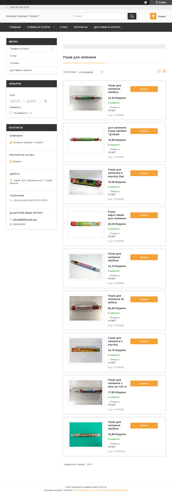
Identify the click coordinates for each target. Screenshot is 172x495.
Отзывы (14, 63)
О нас (64, 27)
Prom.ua (102, 487)
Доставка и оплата (107, 27)
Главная (15, 27)
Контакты (81, 27)
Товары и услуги (38, 27)
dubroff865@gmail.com (25, 219)
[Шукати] (132, 16)
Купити (144, 89)
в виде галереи (159, 72)
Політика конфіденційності (114, 490)
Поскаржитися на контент (87, 490)
